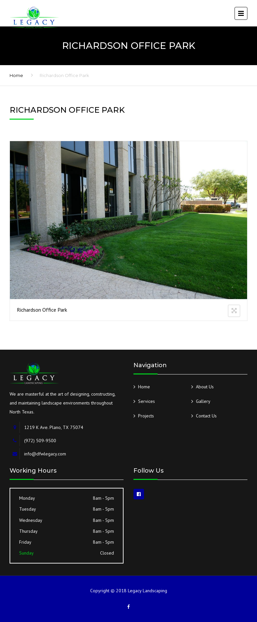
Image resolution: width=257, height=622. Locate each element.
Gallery (203, 401)
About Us (205, 387)
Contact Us (206, 416)
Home (16, 75)
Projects (146, 416)
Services (146, 401)
